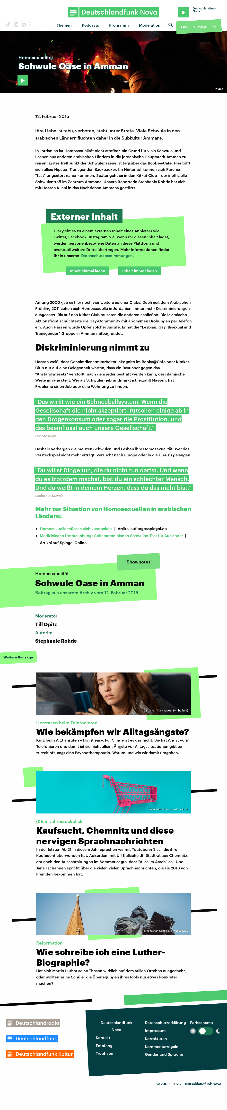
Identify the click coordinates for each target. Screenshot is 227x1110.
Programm (119, 25)
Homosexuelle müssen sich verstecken (76, 528)
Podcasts (90, 25)
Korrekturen (156, 1038)
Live (184, 27)
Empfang (104, 1045)
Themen (64, 25)
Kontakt (103, 1037)
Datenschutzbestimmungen (107, 255)
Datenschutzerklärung (165, 1022)
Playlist (200, 27)
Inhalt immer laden (139, 270)
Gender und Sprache (164, 1054)
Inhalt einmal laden (87, 270)
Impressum (155, 1030)
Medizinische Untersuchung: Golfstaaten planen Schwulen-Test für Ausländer (111, 535)
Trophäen (104, 1053)
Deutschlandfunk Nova (116, 1026)
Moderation (149, 25)
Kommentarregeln (161, 1046)
